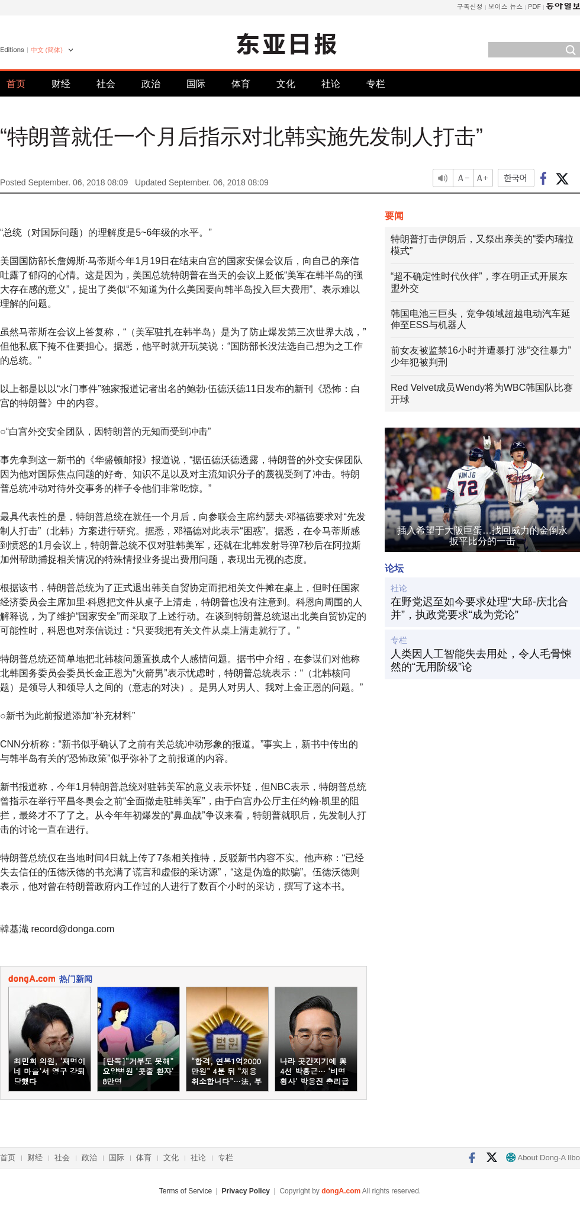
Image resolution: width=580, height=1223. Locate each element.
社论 (330, 84)
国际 (195, 84)
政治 (150, 84)
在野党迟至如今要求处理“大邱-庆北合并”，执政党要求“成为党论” (479, 608)
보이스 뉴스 (505, 6)
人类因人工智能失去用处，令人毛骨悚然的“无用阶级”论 (481, 660)
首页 (16, 84)
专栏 (375, 84)
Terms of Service (185, 1191)
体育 (240, 84)
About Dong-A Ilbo (543, 1157)
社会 (105, 84)
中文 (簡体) (47, 49)
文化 (285, 84)
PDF (534, 6)
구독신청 (470, 6)
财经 (60, 84)
